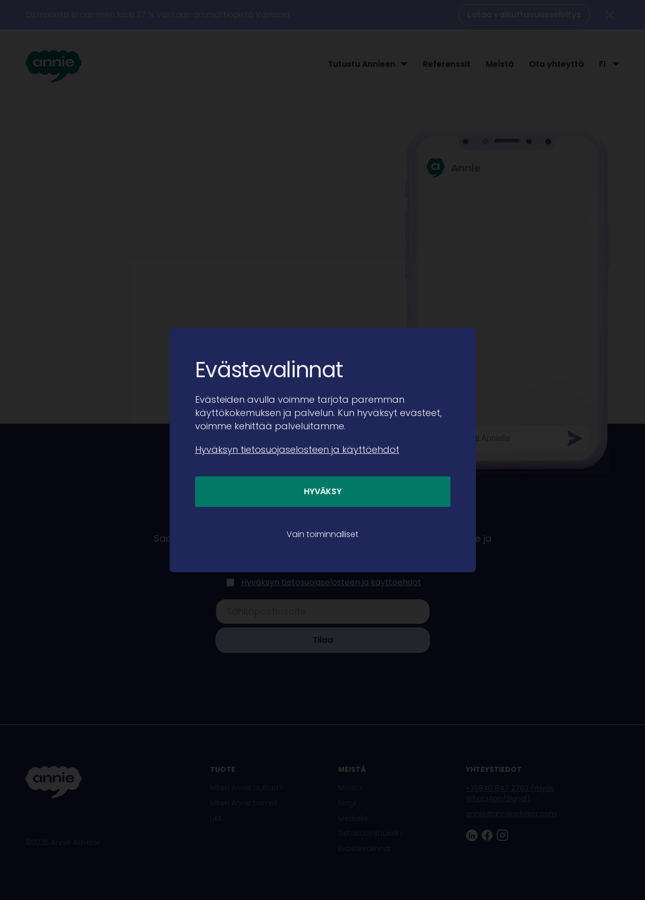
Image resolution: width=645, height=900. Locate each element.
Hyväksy (323, 491)
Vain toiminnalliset (322, 534)
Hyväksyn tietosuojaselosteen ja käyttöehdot (297, 449)
